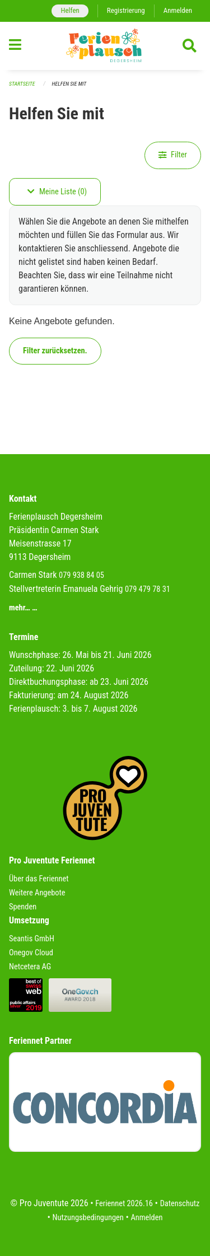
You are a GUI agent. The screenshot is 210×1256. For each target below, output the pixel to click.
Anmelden (178, 10)
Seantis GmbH (31, 939)
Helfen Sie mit (69, 84)
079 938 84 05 (81, 575)
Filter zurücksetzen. (55, 351)
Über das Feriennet (38, 879)
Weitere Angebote (37, 893)
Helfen (69, 10)
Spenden (22, 907)
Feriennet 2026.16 (124, 1203)
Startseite (22, 84)
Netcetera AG (30, 967)
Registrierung (126, 10)
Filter (172, 155)
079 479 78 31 (147, 589)
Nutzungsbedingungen (88, 1217)
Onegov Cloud (31, 953)
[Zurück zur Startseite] (104, 46)
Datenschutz (180, 1203)
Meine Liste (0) (57, 192)
